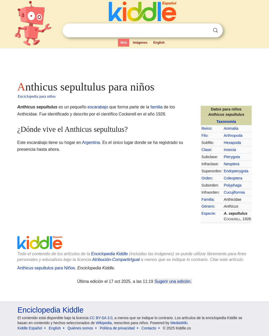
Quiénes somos (80, 328)
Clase (206, 150)
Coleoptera (233, 178)
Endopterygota (236, 171)
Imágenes (140, 42)
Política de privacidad (117, 328)
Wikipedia (104, 323)
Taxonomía (226, 121)
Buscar (215, 30)
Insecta (230, 150)
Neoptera (231, 164)
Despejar (204, 30)
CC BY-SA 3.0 (101, 318)
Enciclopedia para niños (37, 96)
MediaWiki (179, 323)
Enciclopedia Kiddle (51, 310)
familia (157, 107)
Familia (207, 199)
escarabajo (97, 107)
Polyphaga (233, 185)
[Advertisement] (134, 63)
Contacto (148, 328)
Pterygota (232, 157)
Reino (206, 128)
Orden (206, 178)
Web (123, 42)
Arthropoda (233, 135)
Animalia (231, 128)
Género (207, 206)
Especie (208, 213)
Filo (204, 135)
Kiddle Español (30, 328)
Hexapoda (232, 143)
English (159, 42)
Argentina (91, 142)
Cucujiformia (234, 192)
